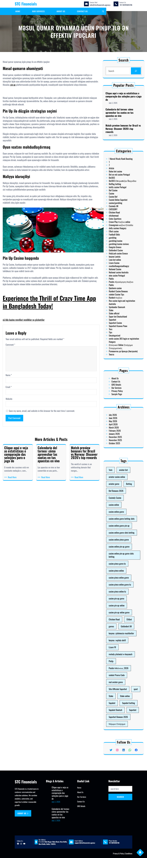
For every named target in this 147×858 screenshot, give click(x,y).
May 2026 (118, 424)
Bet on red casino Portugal (121, 215)
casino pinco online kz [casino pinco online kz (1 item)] (120, 593)
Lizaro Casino (118, 259)
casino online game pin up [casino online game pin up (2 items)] (121, 560)
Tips (117, 293)
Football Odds (119, 244)
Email (9, 387)
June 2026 (118, 423)
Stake (117, 282)
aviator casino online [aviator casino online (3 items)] (120, 536)
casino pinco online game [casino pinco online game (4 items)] (121, 586)
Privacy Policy (120, 387)
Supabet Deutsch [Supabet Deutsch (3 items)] (119, 652)
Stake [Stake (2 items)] (117, 645)
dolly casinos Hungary (120, 241)
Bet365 (117, 216)
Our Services (120, 386)
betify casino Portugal (120, 221)
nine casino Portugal (120, 265)
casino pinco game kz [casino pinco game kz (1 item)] (120, 579)
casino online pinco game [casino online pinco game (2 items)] (121, 567)
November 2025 (119, 433)
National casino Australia (121, 263)
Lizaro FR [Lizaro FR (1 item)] (118, 621)
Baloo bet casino (119, 213)
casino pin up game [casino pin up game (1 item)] (120, 597)
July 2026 (118, 421)
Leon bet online (119, 257)
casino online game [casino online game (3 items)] (120, 553)
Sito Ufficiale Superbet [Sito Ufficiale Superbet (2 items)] (120, 642)
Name (9, 375)
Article (117, 211)
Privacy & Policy (118, 853)
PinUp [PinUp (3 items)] (117, 628)
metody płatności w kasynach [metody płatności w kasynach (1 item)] (122, 624)
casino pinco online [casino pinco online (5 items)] (120, 583)
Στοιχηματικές (119, 301)
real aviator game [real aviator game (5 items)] (119, 638)
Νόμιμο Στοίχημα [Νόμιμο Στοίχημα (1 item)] (120, 659)
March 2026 (118, 427)
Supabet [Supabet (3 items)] (117, 649)
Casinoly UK (118, 230)
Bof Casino (118, 223)
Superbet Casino (119, 289)
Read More (12, 477)
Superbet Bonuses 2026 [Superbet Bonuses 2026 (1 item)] (121, 656)
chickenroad (118, 235)
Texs (117, 292)
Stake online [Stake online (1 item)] (124, 645)
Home (79, 787)
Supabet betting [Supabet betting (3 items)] (126, 649)
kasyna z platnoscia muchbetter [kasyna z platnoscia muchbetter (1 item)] (122, 614)
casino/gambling (119, 229)
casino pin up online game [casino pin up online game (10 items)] (121, 604)
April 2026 (118, 426)
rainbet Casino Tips (120, 274)
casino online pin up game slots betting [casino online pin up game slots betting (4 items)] (122, 575)
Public (117, 270)
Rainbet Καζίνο (119, 276)
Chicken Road (119, 234)
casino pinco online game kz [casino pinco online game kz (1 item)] (121, 590)
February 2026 (119, 429)
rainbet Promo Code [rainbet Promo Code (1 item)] (120, 635)
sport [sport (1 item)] (130, 642)
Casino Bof (118, 226)
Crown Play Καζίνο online (121, 238)
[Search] (135, 71)
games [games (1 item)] (117, 611)
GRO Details (120, 384)
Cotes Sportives (119, 237)
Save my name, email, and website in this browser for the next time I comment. (42, 410)
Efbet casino (118, 243)
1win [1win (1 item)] (117, 533)
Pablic (117, 267)
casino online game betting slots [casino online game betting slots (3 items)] (122, 557)
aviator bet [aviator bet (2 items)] (123, 533)
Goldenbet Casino (119, 252)
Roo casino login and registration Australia (122, 278)
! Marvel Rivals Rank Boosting (122, 207)
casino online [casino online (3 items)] (118, 550)
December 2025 (119, 432)
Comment (10, 344)
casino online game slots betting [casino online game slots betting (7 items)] (122, 564)
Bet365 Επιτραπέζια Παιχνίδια (123, 218)
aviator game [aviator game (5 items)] (118, 539)
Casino (117, 224)
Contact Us (120, 383)
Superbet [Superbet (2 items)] (128, 652)
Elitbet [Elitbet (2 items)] (126, 607)
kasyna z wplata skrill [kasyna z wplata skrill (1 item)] (120, 618)
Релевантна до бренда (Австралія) (123, 303)
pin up (13, 84)
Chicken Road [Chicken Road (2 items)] (119, 607)
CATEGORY (118, 232)
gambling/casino (119, 248)
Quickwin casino (119, 271)
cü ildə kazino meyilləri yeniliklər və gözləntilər (24, 319)
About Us (119, 381)
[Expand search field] (103, 11)
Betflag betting (119, 219)
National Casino (119, 262)
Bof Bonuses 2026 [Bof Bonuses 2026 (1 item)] (120, 543)
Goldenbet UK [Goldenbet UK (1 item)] (125, 611)
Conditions (128, 853)
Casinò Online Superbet (120, 227)
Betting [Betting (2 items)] (126, 539)
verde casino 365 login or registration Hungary (123, 297)
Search (120, 796)
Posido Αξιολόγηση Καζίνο (122, 268)
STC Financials (26, 4)
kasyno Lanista (119, 256)
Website (9, 398)
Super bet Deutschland (120, 285)
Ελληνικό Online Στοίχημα (122, 300)
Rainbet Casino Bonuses (121, 273)
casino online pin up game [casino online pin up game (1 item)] (121, 571)
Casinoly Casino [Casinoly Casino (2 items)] (119, 546)
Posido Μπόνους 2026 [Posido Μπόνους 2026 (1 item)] (121, 631)
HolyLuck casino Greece (121, 254)
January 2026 (119, 430)
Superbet (118, 287)
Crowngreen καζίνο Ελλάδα (122, 240)
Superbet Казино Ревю (120, 290)
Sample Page (120, 389)
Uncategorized (119, 295)
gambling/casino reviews (121, 249)
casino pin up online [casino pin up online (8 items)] (120, 600)
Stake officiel (118, 284)
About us (22, 813)
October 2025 (119, 435)
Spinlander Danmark (120, 281)
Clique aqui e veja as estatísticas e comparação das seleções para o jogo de (123, 97)
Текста (117, 304)
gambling (118, 246)
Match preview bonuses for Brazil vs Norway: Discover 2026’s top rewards (123, 128)
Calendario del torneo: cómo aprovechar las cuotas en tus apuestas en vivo (119, 112)
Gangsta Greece (119, 251)
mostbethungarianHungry (121, 260)
